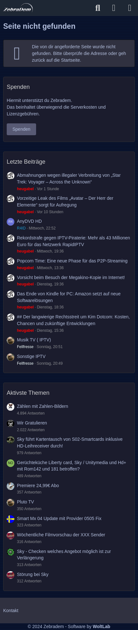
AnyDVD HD (29, 221)
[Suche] (97, 8)
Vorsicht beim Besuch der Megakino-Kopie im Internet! (71, 277)
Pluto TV (25, 501)
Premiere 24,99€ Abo (38, 485)
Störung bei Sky (33, 574)
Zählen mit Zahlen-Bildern (42, 406)
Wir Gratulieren (32, 422)
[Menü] (129, 8)
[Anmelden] (113, 8)
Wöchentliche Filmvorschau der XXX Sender (61, 534)
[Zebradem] (18, 8)
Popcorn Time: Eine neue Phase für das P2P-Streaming (72, 260)
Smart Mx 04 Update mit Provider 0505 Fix (59, 518)
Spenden (21, 129)
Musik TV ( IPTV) (34, 339)
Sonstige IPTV (31, 356)
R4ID (21, 228)
